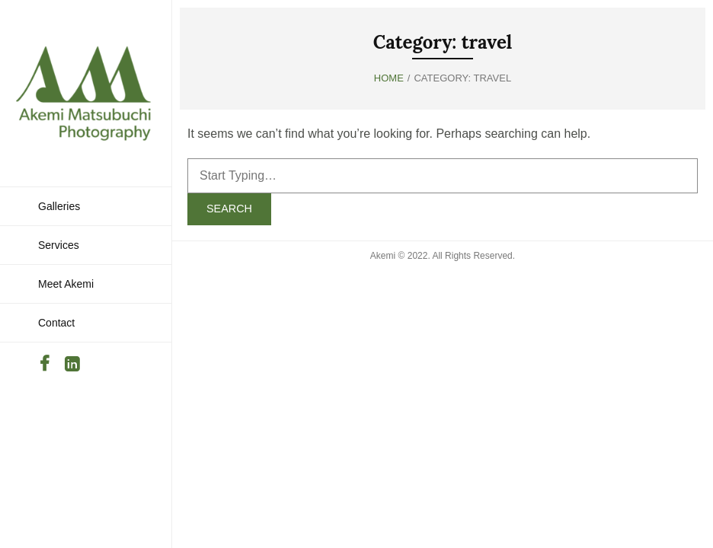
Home (389, 78)
